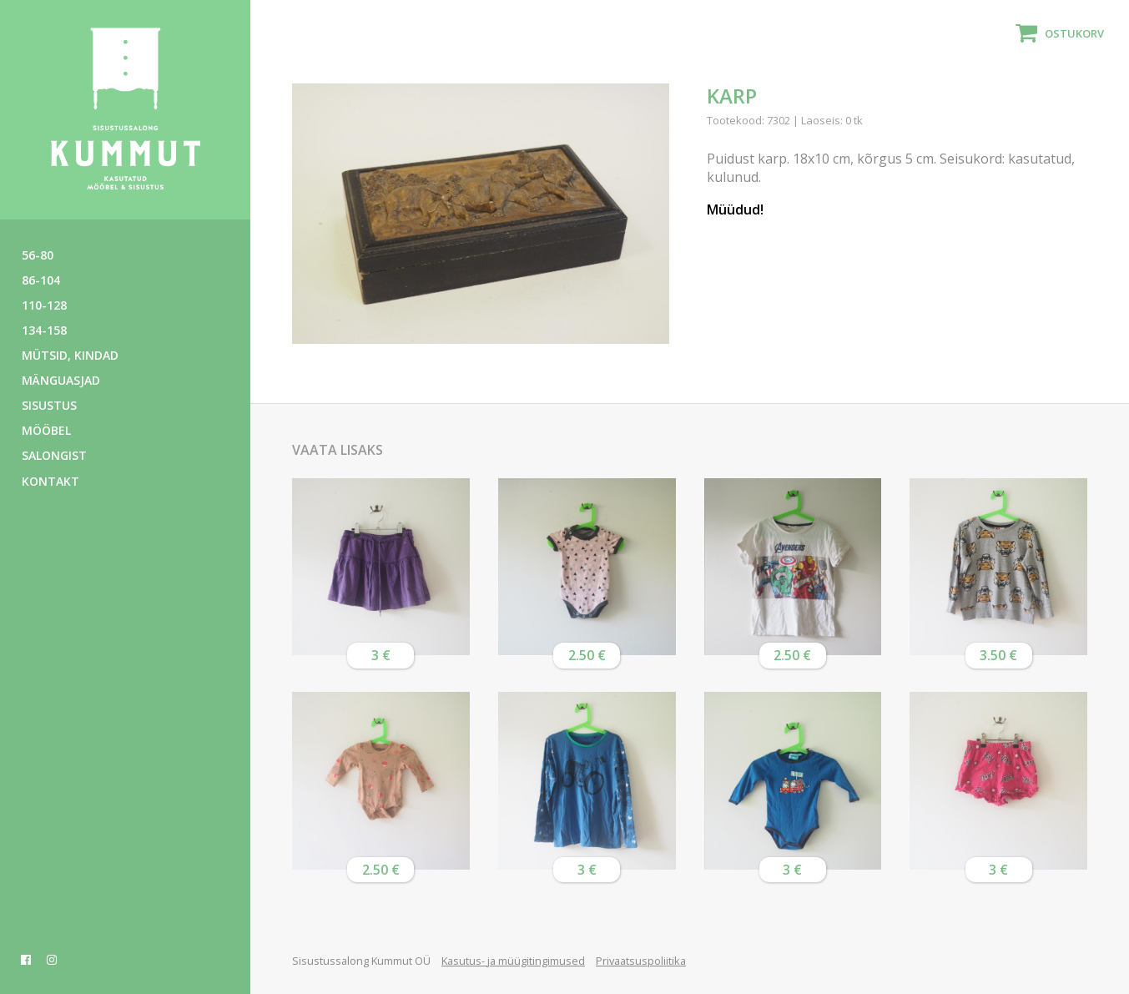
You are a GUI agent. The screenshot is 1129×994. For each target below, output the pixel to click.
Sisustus (49, 405)
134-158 (44, 330)
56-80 (37, 255)
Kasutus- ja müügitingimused (513, 960)
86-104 (41, 280)
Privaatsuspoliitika (641, 960)
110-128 (44, 305)
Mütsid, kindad (70, 355)
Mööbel (46, 430)
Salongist (54, 455)
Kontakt (50, 481)
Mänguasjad (61, 380)
